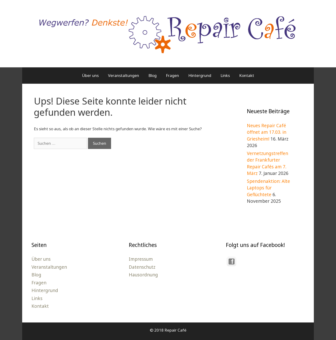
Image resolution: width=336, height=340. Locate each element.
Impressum (141, 259)
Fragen (172, 75)
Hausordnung (143, 275)
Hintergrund (199, 75)
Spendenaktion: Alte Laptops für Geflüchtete (268, 188)
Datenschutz (142, 267)
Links (225, 75)
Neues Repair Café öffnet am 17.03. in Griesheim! (266, 132)
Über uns (90, 75)
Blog (152, 75)
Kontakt (246, 75)
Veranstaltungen (123, 75)
